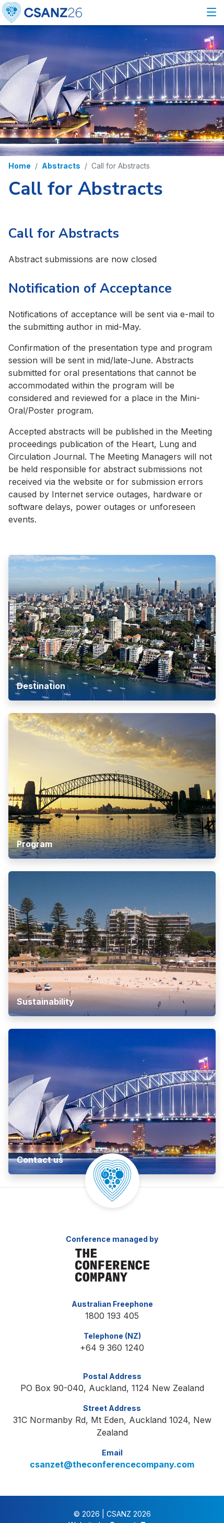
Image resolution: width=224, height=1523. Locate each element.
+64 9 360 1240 (112, 1327)
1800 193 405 (112, 1295)
